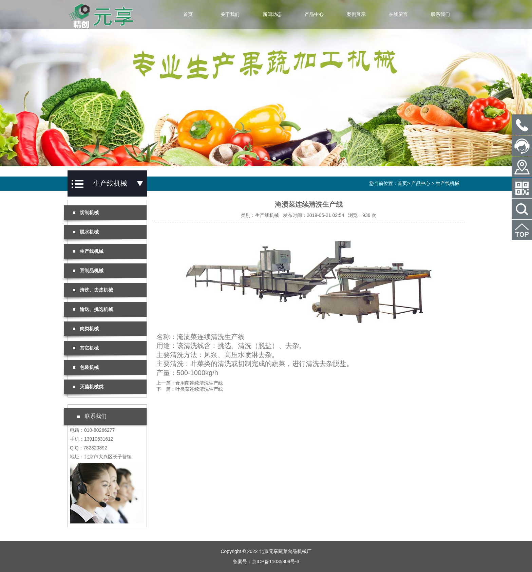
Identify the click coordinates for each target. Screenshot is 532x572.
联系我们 (440, 14)
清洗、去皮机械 (93, 290)
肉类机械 (86, 328)
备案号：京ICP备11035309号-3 (266, 561)
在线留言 (398, 14)
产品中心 (314, 14)
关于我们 (230, 14)
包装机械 (86, 367)
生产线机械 (447, 183)
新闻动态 (272, 14)
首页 (188, 14)
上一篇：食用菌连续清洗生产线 (189, 383)
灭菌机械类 (88, 386)
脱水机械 (86, 232)
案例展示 (356, 14)
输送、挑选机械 (93, 309)
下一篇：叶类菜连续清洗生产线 (189, 389)
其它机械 (86, 348)
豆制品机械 (88, 270)
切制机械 (86, 212)
